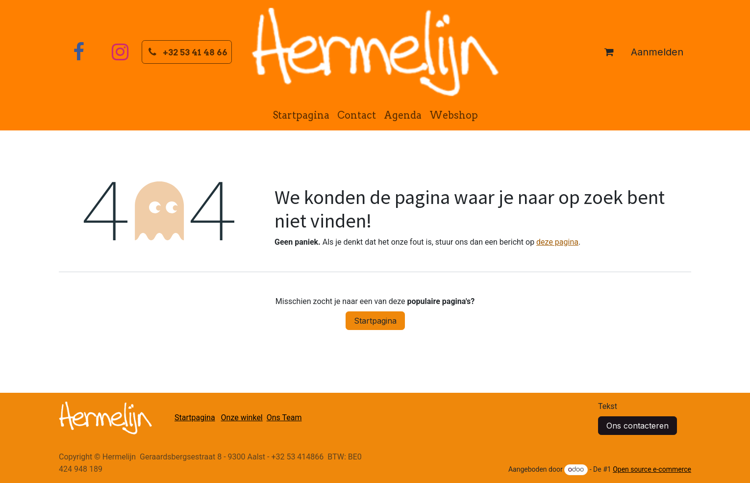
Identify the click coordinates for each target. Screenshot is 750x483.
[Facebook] (78, 52)
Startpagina (375, 321)
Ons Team (284, 417)
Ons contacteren (637, 426)
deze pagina (557, 242)
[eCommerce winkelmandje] (609, 52)
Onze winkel (242, 417)
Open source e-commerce (652, 469)
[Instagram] (120, 52)
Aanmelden (657, 52)
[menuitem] (301, 115)
